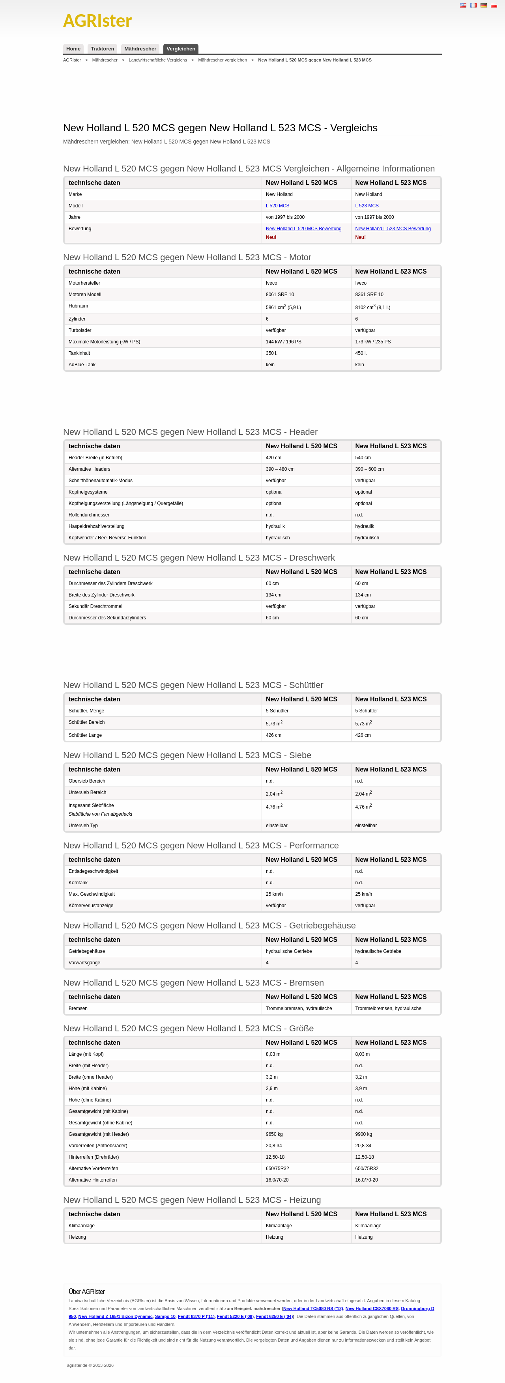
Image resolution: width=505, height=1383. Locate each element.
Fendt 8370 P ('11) (196, 1316)
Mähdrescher (140, 49)
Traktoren (102, 49)
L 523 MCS (367, 206)
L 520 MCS (278, 206)
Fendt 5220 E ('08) (235, 1316)
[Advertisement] (252, 92)
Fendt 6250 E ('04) (274, 1316)
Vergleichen (180, 49)
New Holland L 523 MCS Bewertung (393, 228)
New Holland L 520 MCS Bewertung (304, 228)
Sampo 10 (165, 1316)
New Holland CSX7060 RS (372, 1308)
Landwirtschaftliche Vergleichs (158, 60)
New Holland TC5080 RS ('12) (313, 1308)
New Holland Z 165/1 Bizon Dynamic (115, 1316)
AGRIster (72, 60)
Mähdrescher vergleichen (222, 60)
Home (73, 49)
